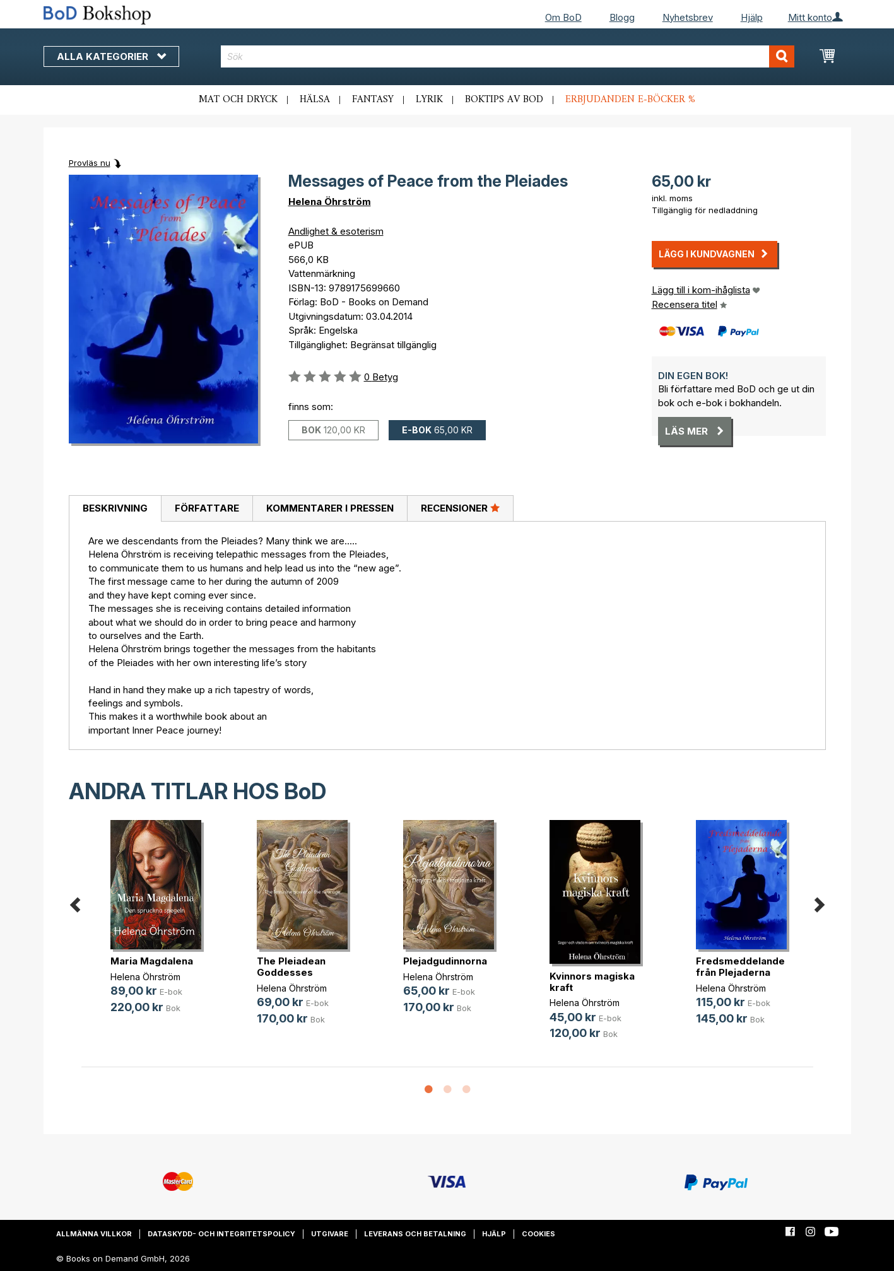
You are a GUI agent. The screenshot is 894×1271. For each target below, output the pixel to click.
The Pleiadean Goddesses (291, 966)
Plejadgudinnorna (445, 961)
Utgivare (329, 1233)
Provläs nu (89, 163)
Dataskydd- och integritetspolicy (221, 1233)
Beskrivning (115, 508)
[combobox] (507, 56)
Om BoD (563, 17)
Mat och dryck (238, 99)
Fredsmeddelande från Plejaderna (740, 966)
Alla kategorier (111, 56)
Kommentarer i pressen (330, 508)
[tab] (115, 509)
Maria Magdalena (151, 961)
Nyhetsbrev (687, 17)
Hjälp (752, 17)
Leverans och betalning (415, 1233)
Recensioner (460, 508)
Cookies (538, 1233)
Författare (207, 508)
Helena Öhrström (329, 202)
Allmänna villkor (94, 1233)
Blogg (622, 17)
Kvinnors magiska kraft (592, 981)
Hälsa (315, 99)
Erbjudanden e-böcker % (630, 99)
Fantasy (373, 99)
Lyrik (429, 99)
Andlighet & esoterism (336, 231)
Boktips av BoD (504, 99)
